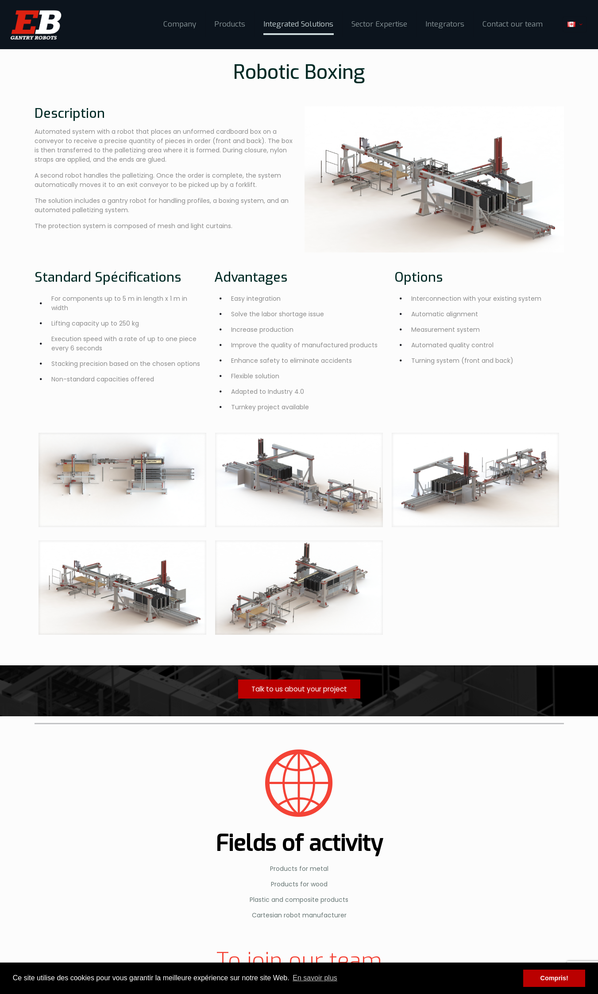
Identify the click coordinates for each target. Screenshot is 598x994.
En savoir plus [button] (315, 978)
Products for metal (299, 868)
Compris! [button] (554, 978)
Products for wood (299, 884)
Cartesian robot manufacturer (299, 915)
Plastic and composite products (299, 899)
